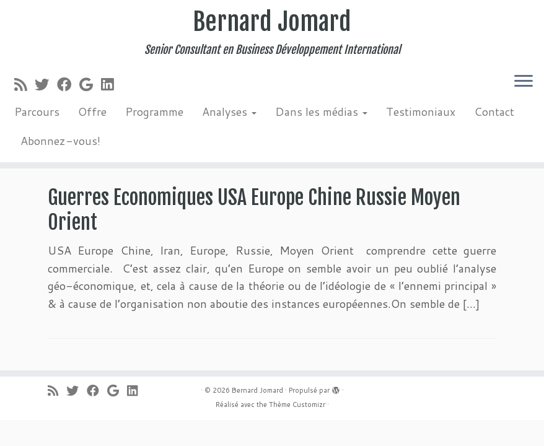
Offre (92, 111)
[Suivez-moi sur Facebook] (68, 84)
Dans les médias (321, 111)
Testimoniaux (420, 111)
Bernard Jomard (272, 22)
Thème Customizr (297, 404)
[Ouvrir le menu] (523, 81)
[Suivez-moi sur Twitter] (46, 84)
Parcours (36, 111)
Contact (494, 111)
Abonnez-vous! (60, 141)
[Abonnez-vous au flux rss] (24, 84)
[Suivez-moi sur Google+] (90, 84)
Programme (154, 111)
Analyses (229, 111)
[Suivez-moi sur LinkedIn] (111, 84)
